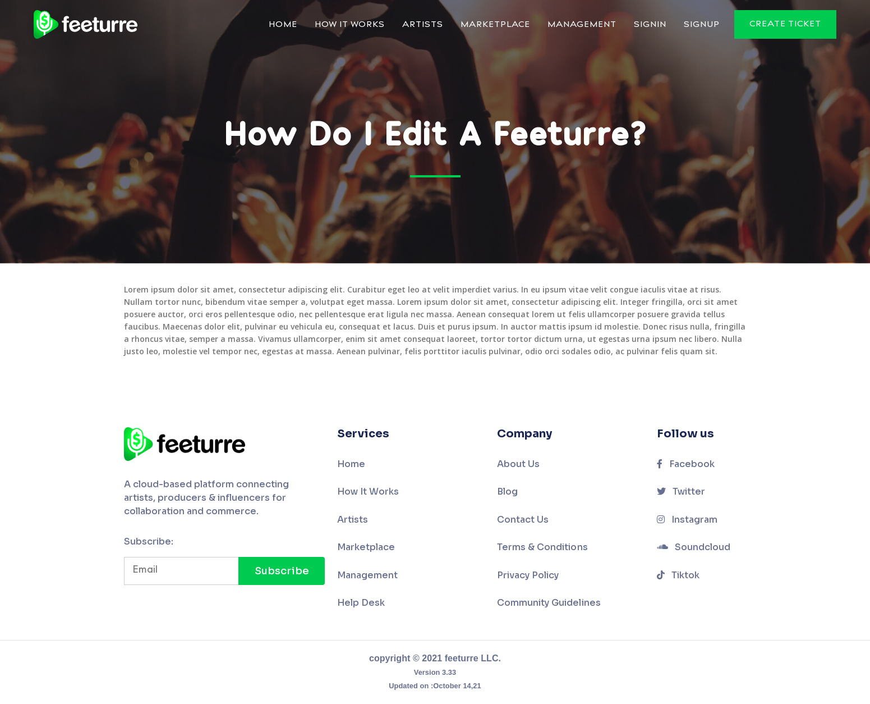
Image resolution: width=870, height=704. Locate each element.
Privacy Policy (528, 575)
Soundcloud (694, 547)
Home (283, 25)
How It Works (350, 25)
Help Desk (361, 603)
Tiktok (678, 575)
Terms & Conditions (542, 547)
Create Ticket (785, 24)
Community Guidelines (549, 603)
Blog (507, 491)
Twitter (681, 491)
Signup (702, 25)
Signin (650, 25)
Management (581, 25)
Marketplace (495, 25)
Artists (422, 25)
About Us (518, 464)
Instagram (687, 519)
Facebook (686, 464)
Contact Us (523, 519)
